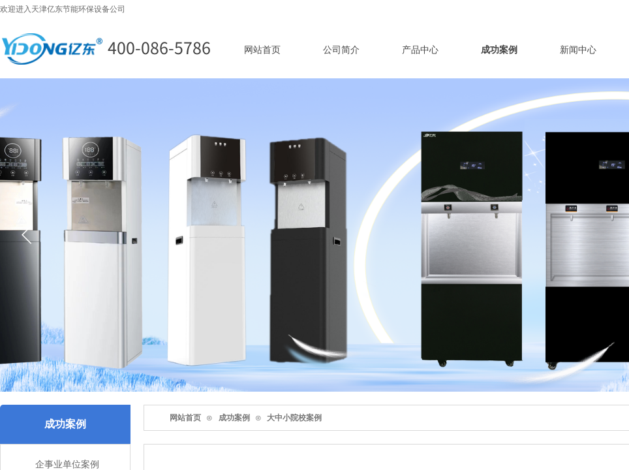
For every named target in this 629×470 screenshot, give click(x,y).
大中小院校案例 (294, 417)
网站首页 (185, 417)
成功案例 (234, 417)
